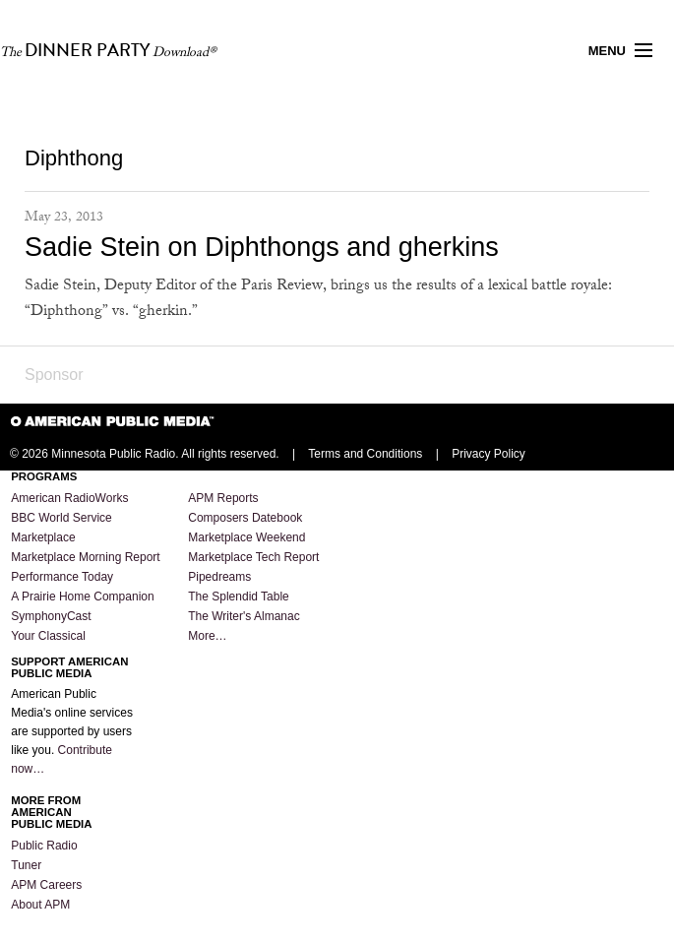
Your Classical (48, 636)
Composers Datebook (245, 518)
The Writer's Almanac (243, 616)
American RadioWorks (69, 498)
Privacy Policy (488, 454)
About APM (40, 905)
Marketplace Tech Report (253, 557)
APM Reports (223, 498)
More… (207, 636)
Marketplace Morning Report (85, 557)
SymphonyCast (51, 616)
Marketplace (43, 537)
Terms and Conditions (365, 454)
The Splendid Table (238, 596)
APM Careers (46, 885)
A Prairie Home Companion (82, 596)
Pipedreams (219, 577)
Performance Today (62, 577)
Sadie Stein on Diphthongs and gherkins (262, 247)
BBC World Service (61, 518)
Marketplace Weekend (246, 537)
